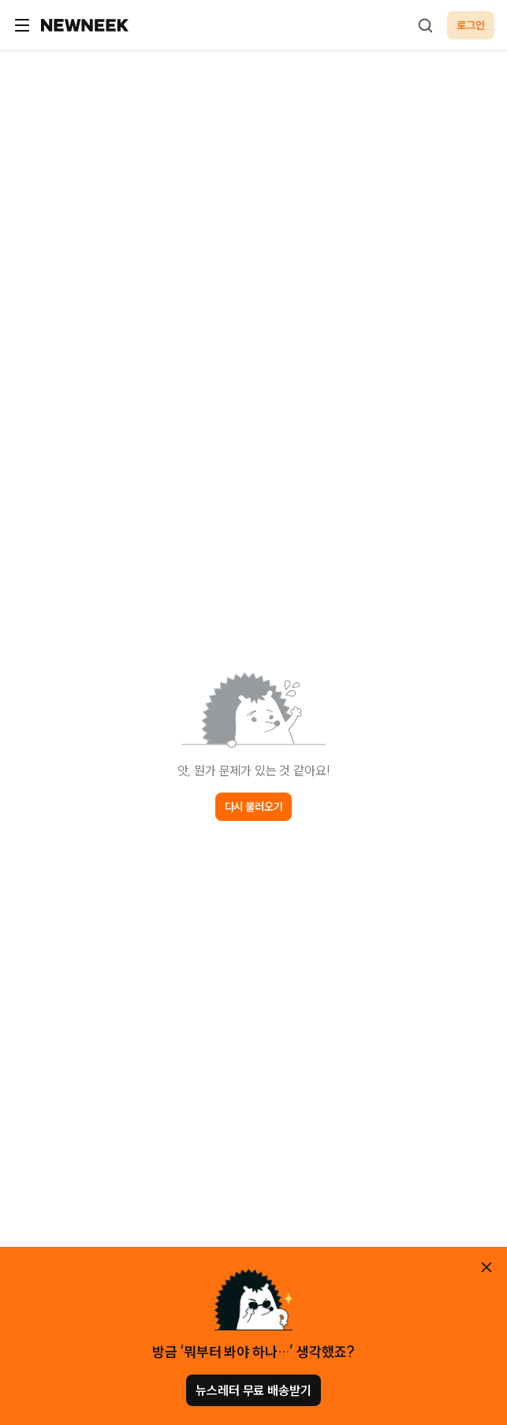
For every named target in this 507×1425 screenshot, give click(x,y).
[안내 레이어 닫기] (486, 1267)
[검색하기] (425, 25)
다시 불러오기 (254, 807)
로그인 (471, 25)
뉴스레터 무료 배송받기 (253, 1390)
